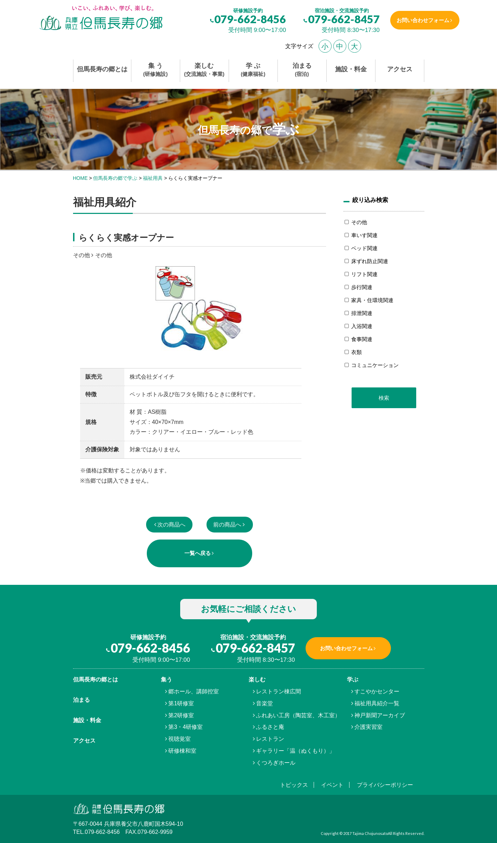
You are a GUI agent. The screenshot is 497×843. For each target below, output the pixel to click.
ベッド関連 (364, 248)
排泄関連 (361, 313)
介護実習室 (368, 727)
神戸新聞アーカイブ (379, 715)
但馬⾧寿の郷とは (95, 679)
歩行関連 (361, 287)
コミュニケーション (375, 365)
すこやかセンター (376, 691)
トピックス (294, 785)
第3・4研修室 (185, 727)
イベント (332, 785)
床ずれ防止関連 (369, 261)
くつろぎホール (275, 763)
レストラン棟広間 (278, 691)
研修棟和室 (182, 751)
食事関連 (361, 339)
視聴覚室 (179, 739)
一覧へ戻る (197, 553)
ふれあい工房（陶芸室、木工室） (298, 715)
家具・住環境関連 (372, 300)
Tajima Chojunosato (370, 833)
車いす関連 (364, 235)
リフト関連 (364, 274)
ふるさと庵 (270, 727)
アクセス (399, 69)
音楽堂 (264, 703)
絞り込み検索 (370, 199)
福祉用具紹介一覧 (376, 703)
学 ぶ (253, 70)
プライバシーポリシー (385, 785)
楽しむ (204, 70)
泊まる (302, 70)
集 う (155, 70)
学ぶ (352, 679)
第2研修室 (181, 715)
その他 (359, 222)
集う (166, 679)
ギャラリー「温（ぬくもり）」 (295, 751)
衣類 (356, 352)
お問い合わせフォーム (421, 20)
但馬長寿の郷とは (102, 69)
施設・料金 (351, 69)
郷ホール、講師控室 (193, 691)
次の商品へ (171, 525)
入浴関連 (361, 326)
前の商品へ (227, 525)
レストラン (270, 739)
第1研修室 (181, 703)
